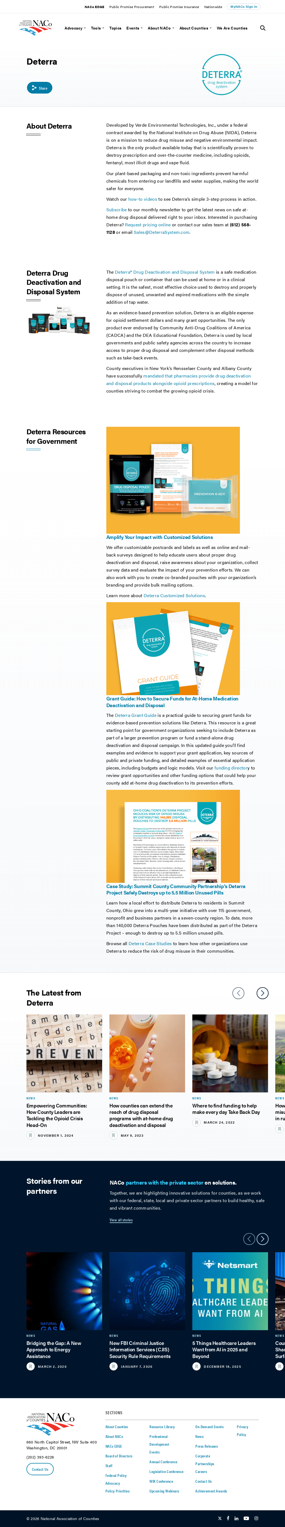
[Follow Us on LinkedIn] (236, 1518)
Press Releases (206, 1446)
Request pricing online (148, 224)
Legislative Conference (166, 1471)
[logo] (43, 38)
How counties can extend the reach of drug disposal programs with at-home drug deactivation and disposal (141, 1115)
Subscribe (116, 209)
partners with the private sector (164, 1182)
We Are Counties (232, 28)
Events (132, 28)
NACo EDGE (94, 6)
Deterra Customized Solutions (174, 595)
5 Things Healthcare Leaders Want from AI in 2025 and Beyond (223, 1349)
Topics (115, 28)
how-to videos (142, 199)
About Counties (194, 28)
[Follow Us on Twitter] (220, 1518)
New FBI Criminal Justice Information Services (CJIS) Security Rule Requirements (140, 1349)
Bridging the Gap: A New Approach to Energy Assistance (53, 1349)
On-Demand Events (209, 1426)
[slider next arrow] (263, 993)
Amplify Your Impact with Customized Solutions (159, 536)
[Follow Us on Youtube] (246, 1518)
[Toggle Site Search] (263, 28)
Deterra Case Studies (151, 943)
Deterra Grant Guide (135, 715)
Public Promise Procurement (131, 6)
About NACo (159, 28)
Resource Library (162, 1426)
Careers (201, 1471)
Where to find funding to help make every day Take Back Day (226, 1108)
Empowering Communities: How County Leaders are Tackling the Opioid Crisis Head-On (56, 1115)
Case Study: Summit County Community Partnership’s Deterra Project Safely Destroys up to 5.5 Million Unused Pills (175, 889)
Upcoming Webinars (164, 1491)
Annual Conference (163, 1461)
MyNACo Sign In (243, 6)
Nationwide (213, 6)
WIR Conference (161, 1481)
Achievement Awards (211, 1491)
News (199, 1436)
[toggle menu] (84, 28)
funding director (231, 767)
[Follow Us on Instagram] (256, 1518)
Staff (108, 1465)
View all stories (121, 1219)
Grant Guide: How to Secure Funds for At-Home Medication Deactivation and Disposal (172, 701)
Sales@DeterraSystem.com (162, 232)
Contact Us (40, 1469)
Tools (96, 28)
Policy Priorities (117, 1491)
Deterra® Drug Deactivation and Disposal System (165, 272)
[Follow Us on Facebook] (228, 1518)
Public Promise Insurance (179, 6)
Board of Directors (118, 1456)
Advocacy (73, 28)
